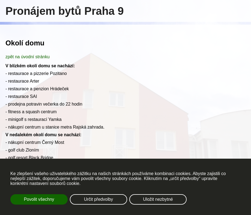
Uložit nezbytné (158, 199)
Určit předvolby (98, 199)
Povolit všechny (39, 199)
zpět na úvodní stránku (27, 56)
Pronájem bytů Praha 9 (64, 11)
